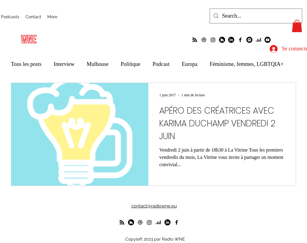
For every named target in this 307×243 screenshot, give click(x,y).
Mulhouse (98, 64)
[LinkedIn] (231, 40)
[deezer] (258, 40)
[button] (297, 26)
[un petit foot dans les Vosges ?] (204, 40)
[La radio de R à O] (195, 40)
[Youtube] (268, 40)
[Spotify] (249, 40)
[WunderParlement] (222, 40)
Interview (64, 64)
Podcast (161, 64)
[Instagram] (213, 40)
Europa (189, 64)
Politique (130, 64)
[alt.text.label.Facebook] (240, 40)
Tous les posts (26, 64)
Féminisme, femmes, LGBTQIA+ (247, 64)
